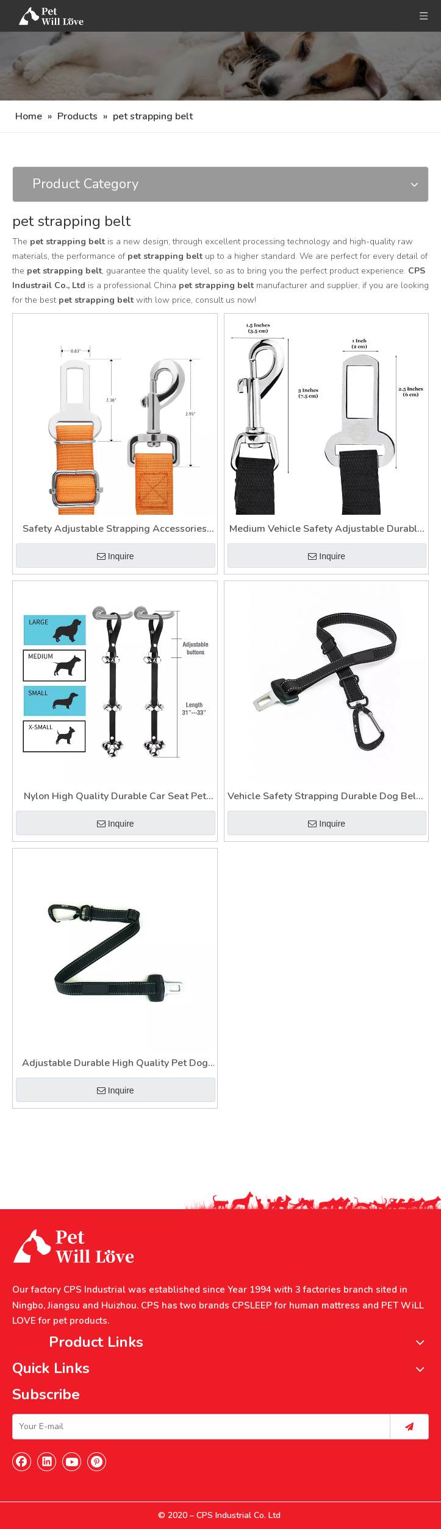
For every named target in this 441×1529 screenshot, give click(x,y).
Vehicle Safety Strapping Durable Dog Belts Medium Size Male (326, 797)
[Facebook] (22, 1461)
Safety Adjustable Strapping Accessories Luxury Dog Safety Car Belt (115, 529)
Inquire (115, 556)
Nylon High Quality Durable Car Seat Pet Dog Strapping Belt (115, 797)
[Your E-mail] (198, 1426)
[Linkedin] (47, 1461)
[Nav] (220, 66)
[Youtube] (72, 1461)
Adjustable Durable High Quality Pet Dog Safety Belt (115, 1064)
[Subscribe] (409, 1426)
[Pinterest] (97, 1461)
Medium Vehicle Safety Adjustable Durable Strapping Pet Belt (326, 529)
